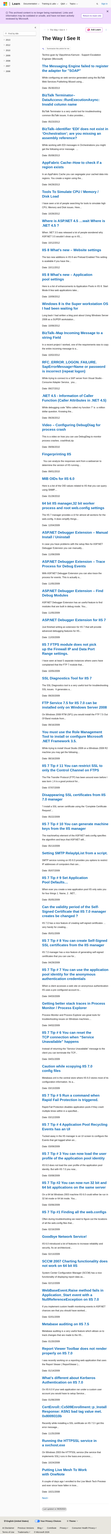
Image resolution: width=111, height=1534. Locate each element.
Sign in (104, 4)
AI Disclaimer (8, 1528)
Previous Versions (26, 1528)
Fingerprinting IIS (56, 454)
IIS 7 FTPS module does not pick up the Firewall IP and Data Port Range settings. (69, 649)
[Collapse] (35, 27)
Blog (39, 1528)
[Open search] (97, 3)
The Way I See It (57, 30)
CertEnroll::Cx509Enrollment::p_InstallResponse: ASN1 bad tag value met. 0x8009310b (74, 1411)
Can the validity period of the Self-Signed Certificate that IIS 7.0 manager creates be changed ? (74, 911)
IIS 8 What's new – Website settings (71, 250)
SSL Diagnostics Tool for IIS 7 (67, 678)
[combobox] (19, 33)
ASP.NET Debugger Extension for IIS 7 (74, 620)
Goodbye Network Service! (64, 1236)
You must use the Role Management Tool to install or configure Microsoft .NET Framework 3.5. (72, 736)
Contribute (51, 1528)
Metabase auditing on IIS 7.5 (65, 1324)
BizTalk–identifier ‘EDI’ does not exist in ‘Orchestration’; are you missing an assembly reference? (75, 133)
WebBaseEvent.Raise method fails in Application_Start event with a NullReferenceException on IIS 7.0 (72, 1294)
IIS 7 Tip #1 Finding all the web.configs (74, 1212)
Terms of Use (8, 1532)
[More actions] (106, 30)
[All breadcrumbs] (44, 30)
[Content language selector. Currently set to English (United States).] (16, 1521)
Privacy (63, 1528)
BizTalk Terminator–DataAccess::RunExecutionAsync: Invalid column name (71, 99)
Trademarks (23, 1532)
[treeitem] (19, 40)
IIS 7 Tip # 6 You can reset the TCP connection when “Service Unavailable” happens (68, 1037)
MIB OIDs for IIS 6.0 (58, 479)
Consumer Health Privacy (83, 1528)
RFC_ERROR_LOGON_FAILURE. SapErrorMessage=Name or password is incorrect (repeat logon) (73, 366)
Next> (45, 1498)
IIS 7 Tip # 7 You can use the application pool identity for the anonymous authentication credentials (75, 974)
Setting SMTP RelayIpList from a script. (75, 853)
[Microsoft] (5, 4)
